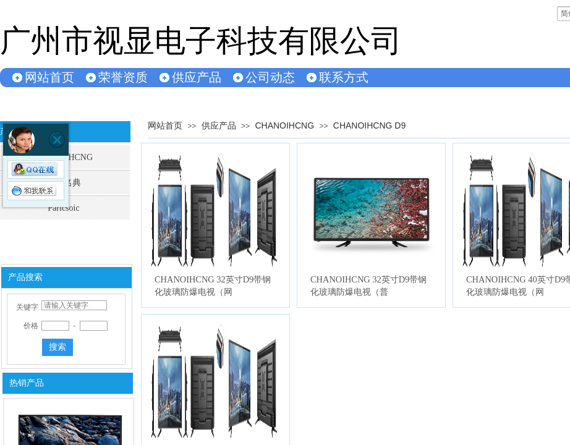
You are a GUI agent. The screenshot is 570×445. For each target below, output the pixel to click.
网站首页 (49, 77)
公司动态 (270, 77)
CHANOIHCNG (284, 125)
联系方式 (343, 77)
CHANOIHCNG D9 (369, 125)
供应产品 (196, 77)
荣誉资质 (123, 77)
